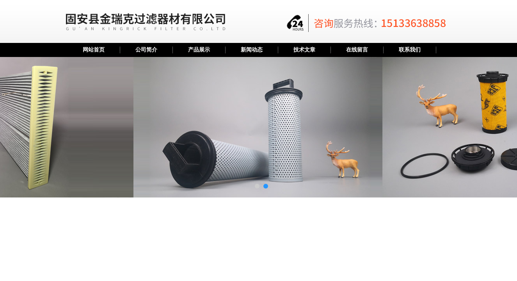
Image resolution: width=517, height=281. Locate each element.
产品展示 (199, 50)
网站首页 (94, 50)
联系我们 (410, 50)
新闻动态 (252, 50)
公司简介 (146, 50)
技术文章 (304, 50)
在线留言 (357, 50)
